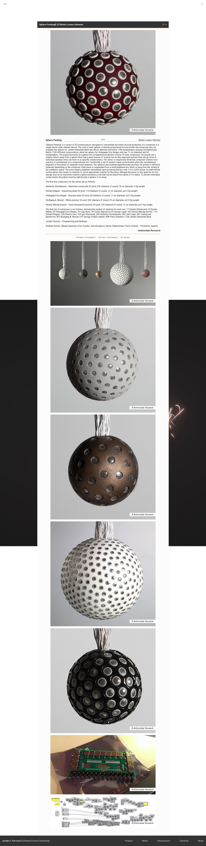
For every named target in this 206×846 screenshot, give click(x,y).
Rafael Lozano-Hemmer (71, 24)
